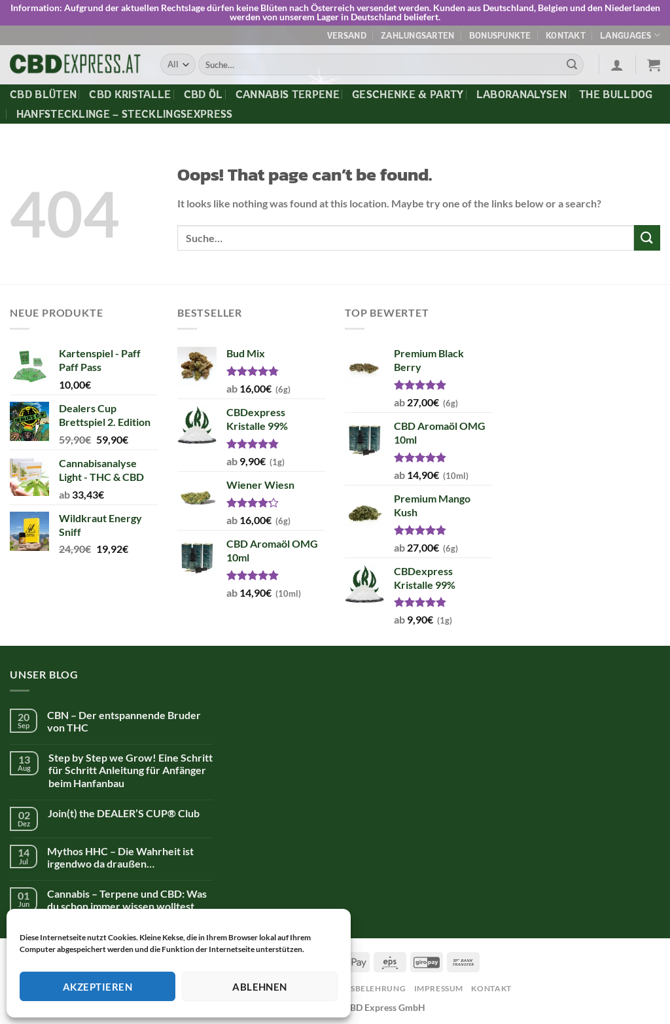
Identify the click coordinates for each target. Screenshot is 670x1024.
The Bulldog (616, 94)
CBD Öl (203, 94)
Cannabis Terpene (288, 94)
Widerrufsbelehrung (355, 988)
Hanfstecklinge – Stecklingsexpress (124, 113)
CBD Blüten (43, 94)
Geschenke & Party (407, 94)
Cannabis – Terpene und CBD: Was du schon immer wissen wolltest (127, 899)
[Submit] (572, 65)
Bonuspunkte (500, 35)
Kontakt (566, 35)
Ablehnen (259, 987)
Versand (346, 35)
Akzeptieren (97, 987)
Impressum (439, 988)
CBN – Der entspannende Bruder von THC (124, 721)
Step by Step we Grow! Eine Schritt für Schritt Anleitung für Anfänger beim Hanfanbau (130, 769)
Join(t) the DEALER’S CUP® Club (124, 813)
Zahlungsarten (417, 35)
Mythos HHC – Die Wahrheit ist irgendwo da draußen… (120, 857)
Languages (630, 35)
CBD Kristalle (130, 94)
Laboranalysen (521, 94)
